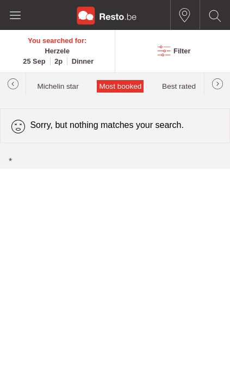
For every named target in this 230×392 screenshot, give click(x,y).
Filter (181, 51)
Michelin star (57, 86)
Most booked (120, 86)
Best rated (179, 86)
